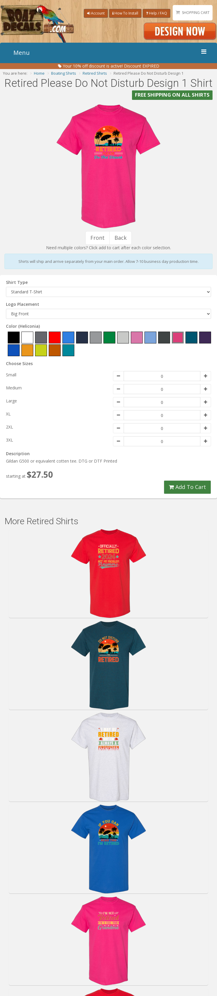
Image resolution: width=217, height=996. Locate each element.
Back (120, 237)
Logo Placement (22, 304)
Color (23, 326)
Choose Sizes (19, 363)
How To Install (125, 13)
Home (39, 73)
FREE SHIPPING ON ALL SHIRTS (172, 95)
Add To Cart (187, 486)
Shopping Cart (196, 12)
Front (97, 237)
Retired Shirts (95, 73)
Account (96, 13)
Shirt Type (17, 282)
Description (18, 453)
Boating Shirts (63, 73)
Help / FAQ (156, 13)
